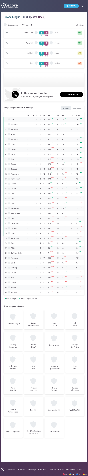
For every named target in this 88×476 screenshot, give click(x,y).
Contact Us (80, 469)
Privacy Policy (70, 469)
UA (71, 474)
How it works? (42, 469)
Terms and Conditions (56, 469)
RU (78, 474)
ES (85, 474)
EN (65, 474)
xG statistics (21, 469)
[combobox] (12, 25)
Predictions (11, 469)
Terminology (32, 469)
